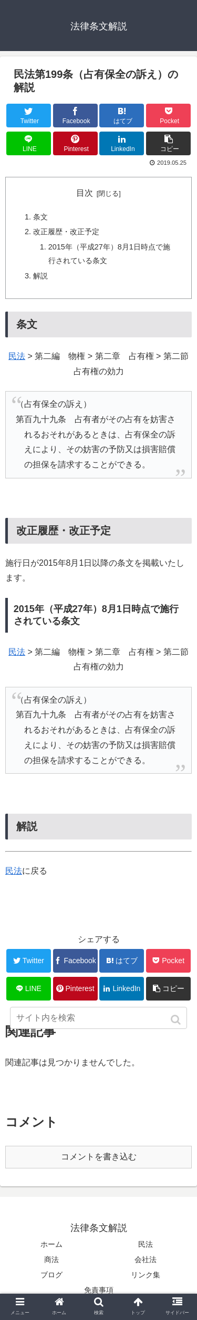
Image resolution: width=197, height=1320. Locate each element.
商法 (51, 1259)
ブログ (51, 1275)
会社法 (145, 1259)
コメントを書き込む (99, 1156)
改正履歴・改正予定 (66, 231)
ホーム (51, 1244)
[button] (177, 1020)
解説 (40, 276)
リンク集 (145, 1275)
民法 (16, 356)
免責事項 (98, 1290)
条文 (40, 217)
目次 (84, 192)
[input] (99, 1018)
